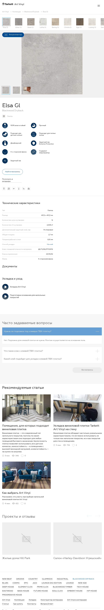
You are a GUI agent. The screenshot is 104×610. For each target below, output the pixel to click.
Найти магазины (12, 172)
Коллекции (19, 600)
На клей (50, 244)
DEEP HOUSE (8, 587)
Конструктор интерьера (52, 600)
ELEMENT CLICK (25, 587)
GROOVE (20, 579)
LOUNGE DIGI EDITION (52, 583)
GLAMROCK (47, 579)
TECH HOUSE (83, 587)
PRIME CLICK (42, 587)
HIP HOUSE (92, 591)
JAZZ (35, 583)
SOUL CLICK (57, 591)
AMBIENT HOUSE (74, 591)
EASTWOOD (7, 591)
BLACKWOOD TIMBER (62, 587)
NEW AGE (82, 583)
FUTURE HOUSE (41, 591)
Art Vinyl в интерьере (77, 600)
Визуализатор (13, 35)
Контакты (31, 604)
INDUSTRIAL (62, 579)
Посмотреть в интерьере (7, 180)
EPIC (26, 583)
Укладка (32, 600)
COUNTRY (33, 579)
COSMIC (16, 583)
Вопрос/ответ (47, 604)
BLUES (5, 583)
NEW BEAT (7, 579)
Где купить (18, 604)
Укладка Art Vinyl (18, 287)
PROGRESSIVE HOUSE (12, 595)
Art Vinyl (13, 4)
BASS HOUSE (23, 591)
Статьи (5, 604)
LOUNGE (70, 583)
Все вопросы (87, 372)
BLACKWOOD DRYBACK (83, 579)
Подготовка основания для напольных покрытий (27, 296)
